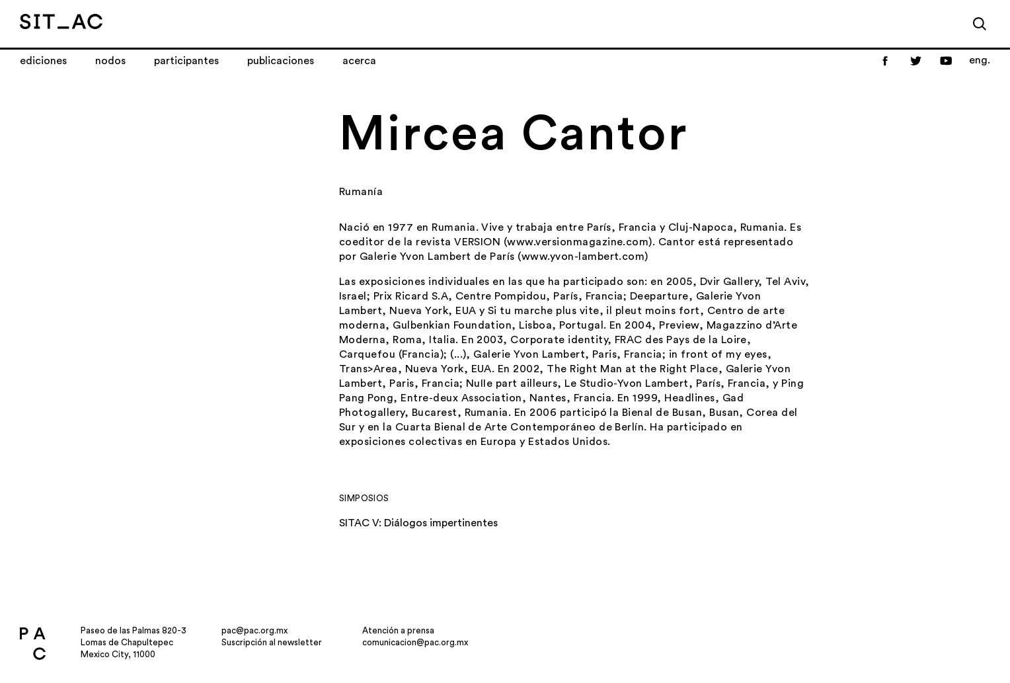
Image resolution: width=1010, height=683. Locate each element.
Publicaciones (280, 61)
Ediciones (43, 61)
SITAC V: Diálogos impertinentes (418, 523)
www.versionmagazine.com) (579, 242)
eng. (979, 60)
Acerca (359, 61)
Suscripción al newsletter (271, 642)
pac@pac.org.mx (254, 630)
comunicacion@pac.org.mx (415, 642)
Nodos (110, 61)
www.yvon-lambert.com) (585, 256)
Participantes (186, 61)
